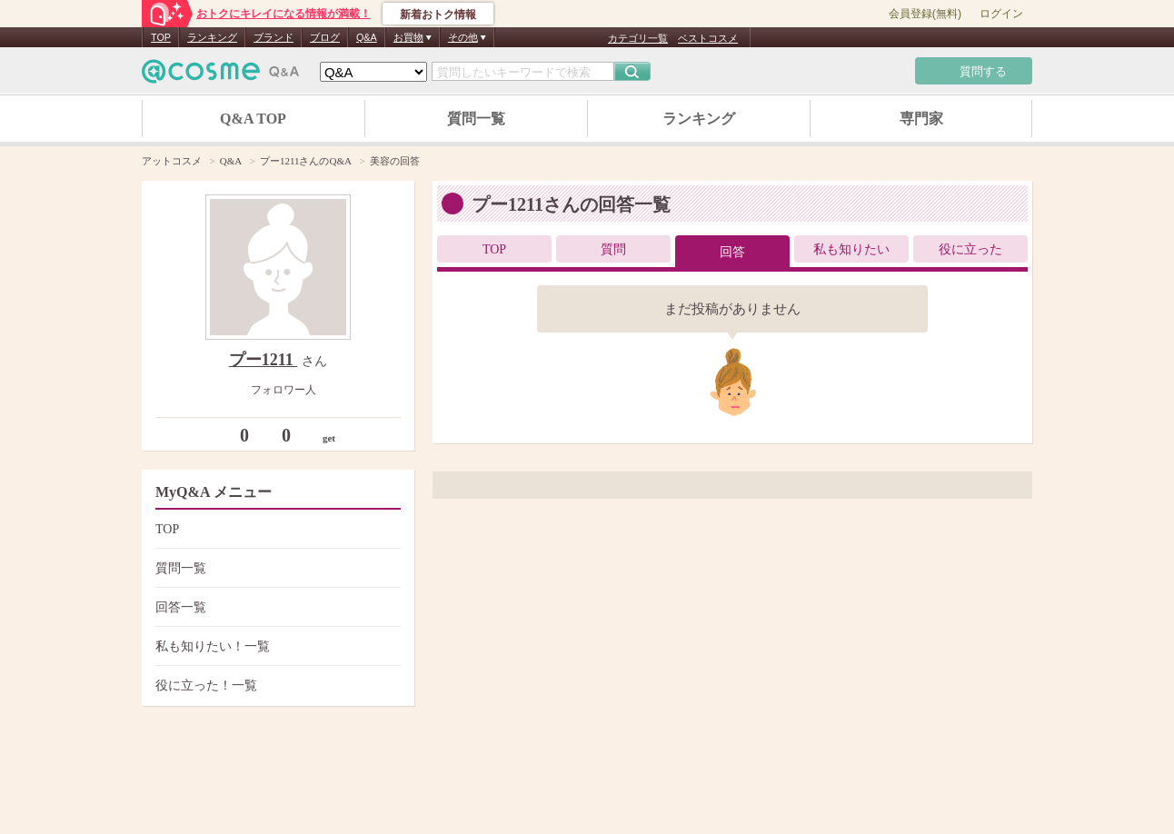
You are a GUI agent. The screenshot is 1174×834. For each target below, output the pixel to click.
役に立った (970, 249)
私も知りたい (851, 249)
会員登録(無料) (925, 13)
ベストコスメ (708, 38)
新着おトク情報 (438, 14)
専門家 (921, 118)
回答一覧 (275, 607)
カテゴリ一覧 (638, 38)
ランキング (212, 37)
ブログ (325, 37)
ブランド (274, 37)
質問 (613, 249)
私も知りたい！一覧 (275, 646)
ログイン (1001, 13)
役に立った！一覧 (275, 685)
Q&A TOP (253, 118)
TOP (161, 37)
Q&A (366, 37)
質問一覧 (476, 118)
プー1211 (263, 360)
